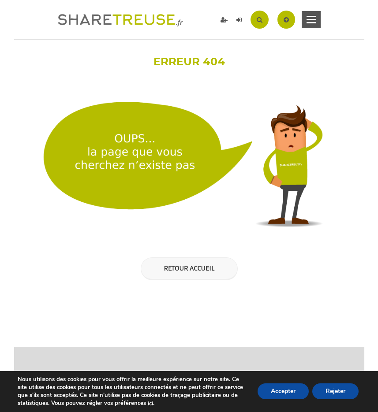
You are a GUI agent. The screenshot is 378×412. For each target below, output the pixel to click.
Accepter (283, 391)
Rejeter (335, 391)
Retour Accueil (189, 268)
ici (150, 404)
